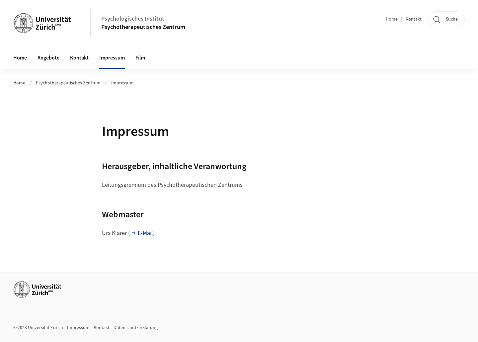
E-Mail (145, 233)
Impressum (112, 57)
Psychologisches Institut (132, 19)
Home (392, 19)
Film (140, 57)
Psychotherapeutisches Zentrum (143, 27)
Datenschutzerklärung (136, 327)
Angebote (48, 57)
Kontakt (414, 19)
